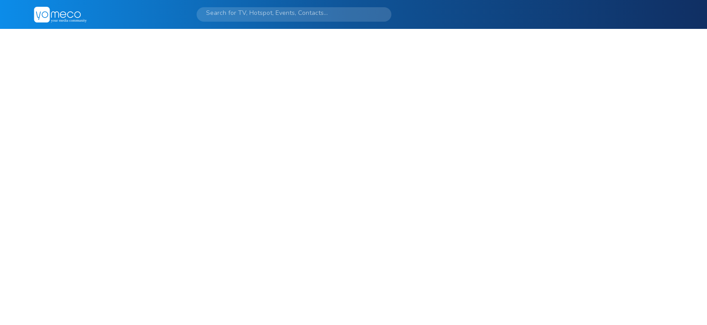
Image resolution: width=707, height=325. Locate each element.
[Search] (284, 13)
